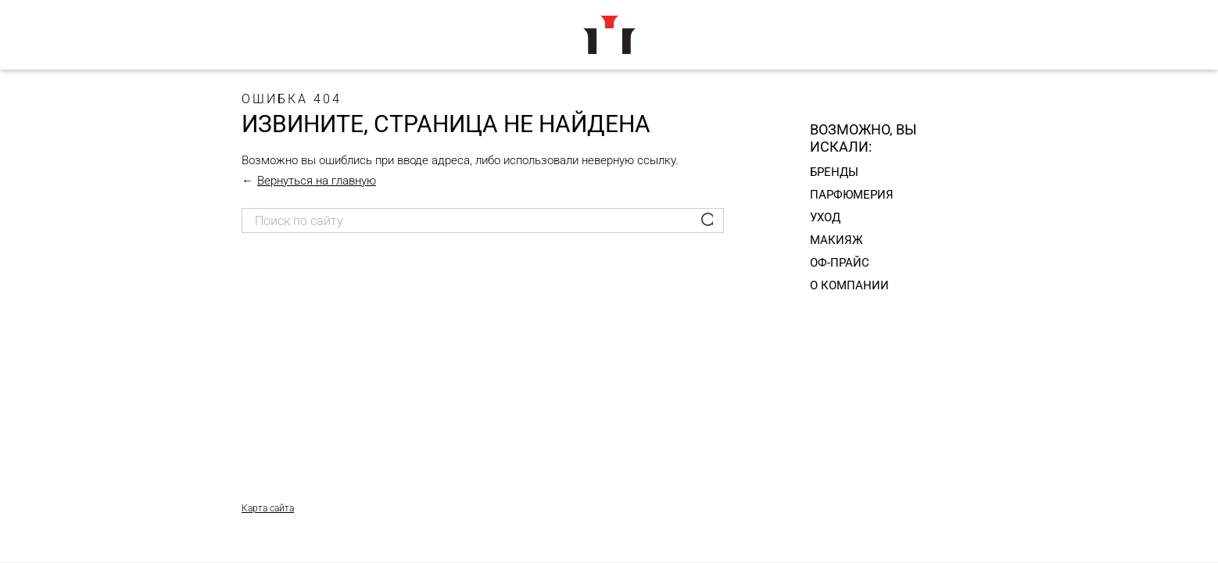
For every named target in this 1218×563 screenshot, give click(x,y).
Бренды (834, 172)
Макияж (836, 240)
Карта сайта (268, 508)
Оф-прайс (839, 263)
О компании (849, 285)
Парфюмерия (852, 195)
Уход (825, 217)
